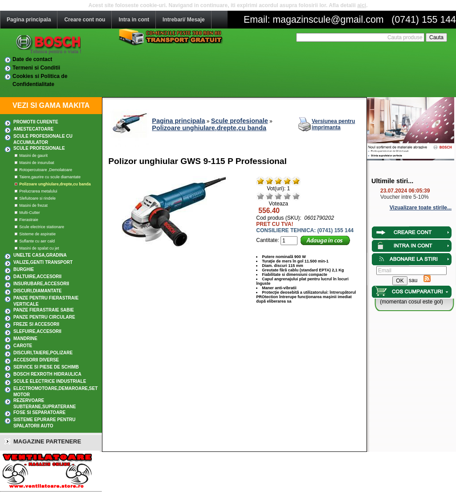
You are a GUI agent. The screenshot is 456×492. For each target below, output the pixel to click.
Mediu (278, 196)
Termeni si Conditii (36, 68)
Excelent (296, 196)
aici (361, 5)
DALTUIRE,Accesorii (37, 276)
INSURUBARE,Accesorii (41, 283)
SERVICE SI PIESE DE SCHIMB (46, 367)
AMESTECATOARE (33, 129)
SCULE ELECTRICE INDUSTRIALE (49, 381)
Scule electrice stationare (41, 227)
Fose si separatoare (39, 412)
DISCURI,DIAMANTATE (37, 290)
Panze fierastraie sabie (43, 310)
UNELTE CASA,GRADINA (40, 255)
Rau (260, 196)
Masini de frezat (33, 205)
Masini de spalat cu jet (39, 248)
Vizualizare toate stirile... (421, 208)
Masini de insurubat (36, 162)
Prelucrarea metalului (38, 191)
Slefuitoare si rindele (37, 198)
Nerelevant (269, 196)
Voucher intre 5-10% (404, 197)
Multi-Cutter (29, 212)
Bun (287, 196)
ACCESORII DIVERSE (36, 359)
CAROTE (22, 345)
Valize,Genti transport (43, 262)
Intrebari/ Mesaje (184, 19)
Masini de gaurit (33, 155)
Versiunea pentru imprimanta (333, 124)
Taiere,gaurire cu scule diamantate (50, 177)
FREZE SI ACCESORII (36, 324)
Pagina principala (29, 19)
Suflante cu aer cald (37, 241)
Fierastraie (28, 219)
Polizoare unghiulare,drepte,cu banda (55, 184)
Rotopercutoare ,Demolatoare (45, 170)
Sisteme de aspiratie (37, 234)
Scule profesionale (39, 148)
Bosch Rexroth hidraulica (47, 374)
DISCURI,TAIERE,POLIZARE (43, 352)
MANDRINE (25, 338)
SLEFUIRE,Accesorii (37, 331)
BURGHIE (23, 269)
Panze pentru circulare (44, 317)
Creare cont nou (84, 19)
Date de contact (32, 59)
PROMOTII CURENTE (35, 121)
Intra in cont (133, 19)
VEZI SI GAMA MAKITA (51, 105)
